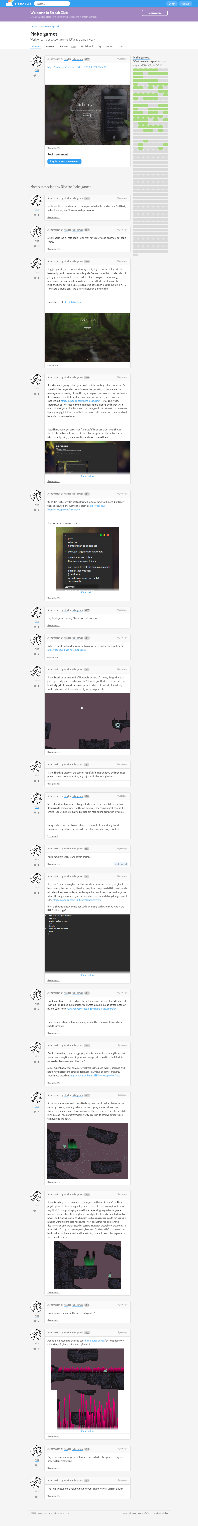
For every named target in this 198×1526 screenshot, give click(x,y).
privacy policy (59, 1513)
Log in (172, 3)
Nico (66, 59)
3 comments (53, 1033)
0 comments (53, 148)
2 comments (53, 1292)
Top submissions (113, 47)
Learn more (155, 13)
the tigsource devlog (94, 1340)
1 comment (52, 836)
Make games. (44, 33)
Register (186, 3)
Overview (53, 47)
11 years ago (123, 1045)
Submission (36, 47)
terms (50, 1513)
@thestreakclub (162, 1513)
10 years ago (122, 59)
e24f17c (147, 1513)
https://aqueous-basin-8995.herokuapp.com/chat (77, 900)
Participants (69, 47)
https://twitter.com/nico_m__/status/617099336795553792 (76, 67)
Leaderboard (93, 47)
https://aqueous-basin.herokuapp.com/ (80, 401)
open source (138, 1513)
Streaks (33, 26)
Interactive (43, 26)
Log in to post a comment (64, 161)
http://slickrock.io (72, 302)
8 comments (53, 481)
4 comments (53, 365)
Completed (54, 26)
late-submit (122, 864)
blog (67, 1513)
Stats (130, 47)
